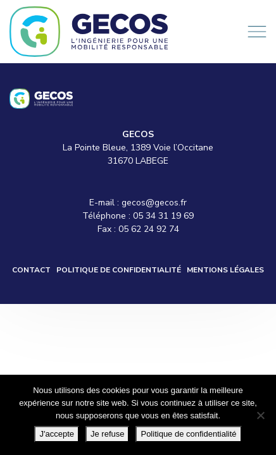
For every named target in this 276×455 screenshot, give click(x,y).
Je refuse (107, 434)
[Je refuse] (260, 415)
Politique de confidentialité (118, 270)
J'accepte (56, 434)
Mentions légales (225, 270)
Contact (31, 270)
